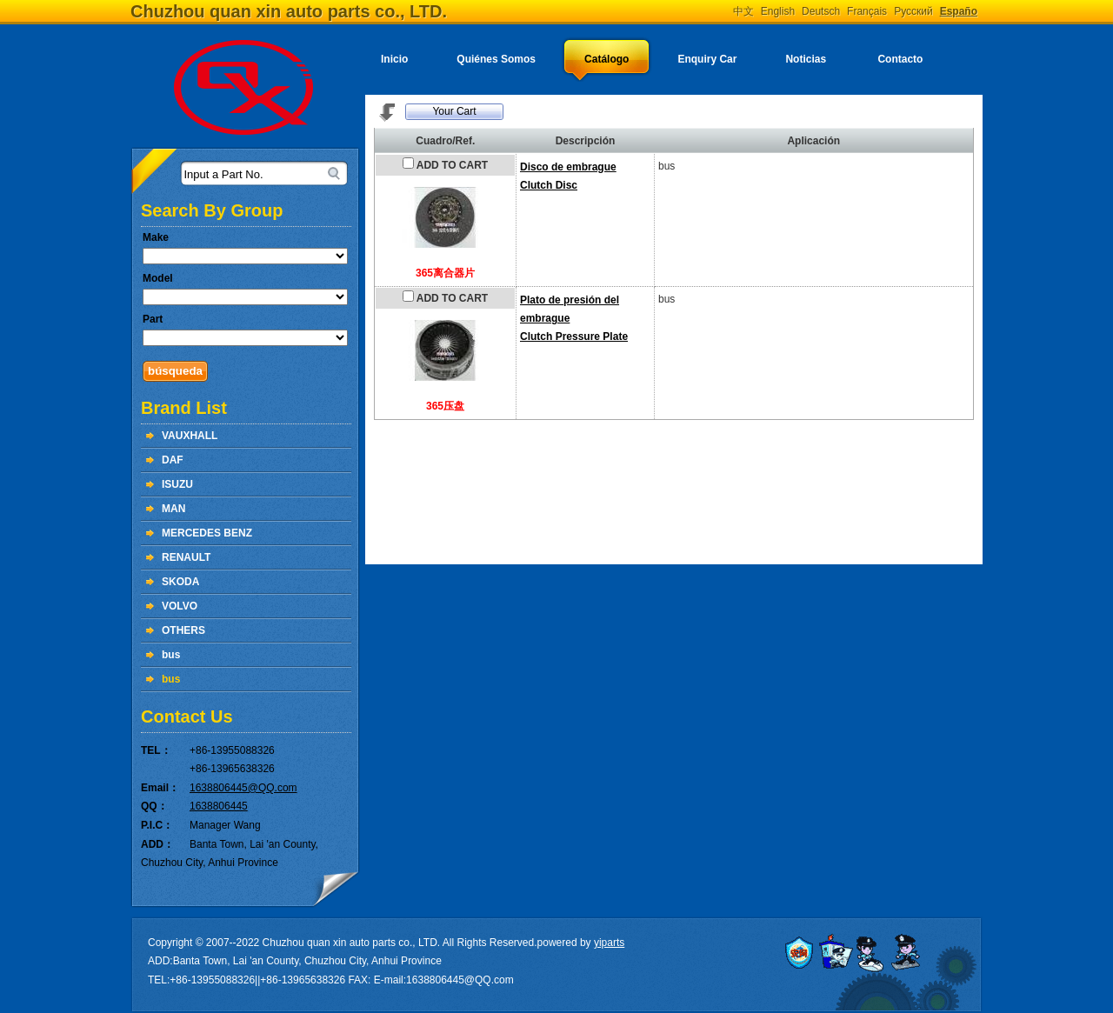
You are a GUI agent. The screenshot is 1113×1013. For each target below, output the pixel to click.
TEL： (156, 750)
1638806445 (219, 806)
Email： (160, 788)
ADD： (157, 844)
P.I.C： (157, 825)
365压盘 (445, 406)
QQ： (154, 806)
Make (156, 237)
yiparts (609, 942)
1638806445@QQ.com (243, 788)
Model (158, 278)
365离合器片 (445, 273)
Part (153, 319)
